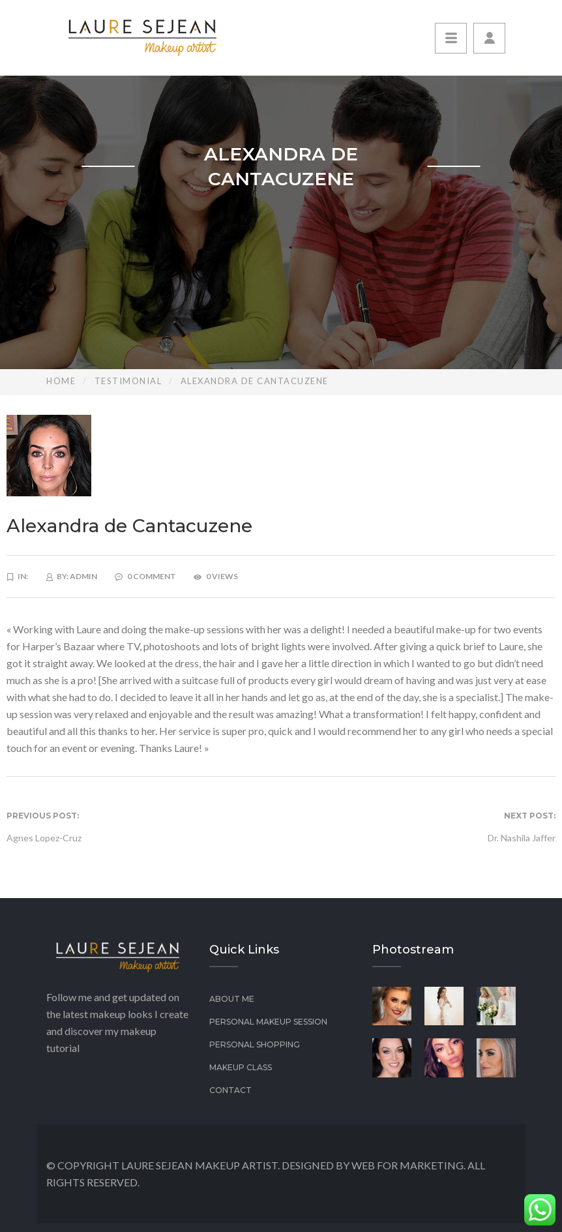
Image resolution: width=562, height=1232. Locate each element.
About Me (231, 999)
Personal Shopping (254, 1044)
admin (83, 576)
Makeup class (240, 1067)
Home (61, 381)
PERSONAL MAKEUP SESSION (268, 1022)
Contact (230, 1090)
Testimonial (128, 381)
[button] (489, 38)
